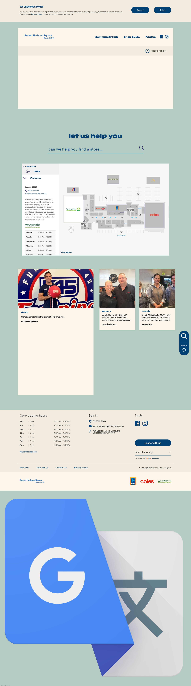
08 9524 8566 (33, 190)
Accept (140, 10)
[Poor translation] (7, 631)
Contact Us (61, 403)
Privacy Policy (36, 14)
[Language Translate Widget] (153, 387)
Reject (163, 10)
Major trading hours (28, 387)
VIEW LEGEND (66, 252)
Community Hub (106, 37)
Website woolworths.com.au (35, 193)
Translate (152, 394)
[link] (39, 36)
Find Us (151, 37)
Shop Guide (132, 37)
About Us (24, 403)
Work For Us (42, 403)
